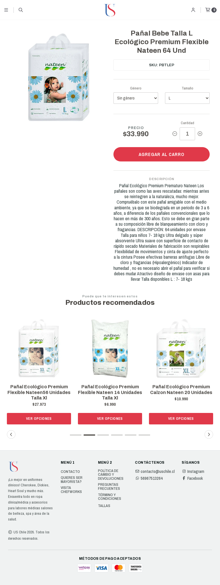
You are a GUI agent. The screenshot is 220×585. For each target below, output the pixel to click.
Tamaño (187, 88)
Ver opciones (39, 418)
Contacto (70, 472)
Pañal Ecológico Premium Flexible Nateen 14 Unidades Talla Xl (110, 392)
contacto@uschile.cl (155, 471)
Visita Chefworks (71, 490)
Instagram (193, 471)
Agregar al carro (161, 154)
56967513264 (149, 478)
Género (136, 88)
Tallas (104, 506)
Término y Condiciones (109, 497)
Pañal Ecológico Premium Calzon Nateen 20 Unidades (181, 389)
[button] (75, 435)
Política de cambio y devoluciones (110, 475)
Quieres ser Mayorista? (71, 479)
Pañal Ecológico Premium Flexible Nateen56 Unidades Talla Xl (38, 392)
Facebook (192, 478)
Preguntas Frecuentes (109, 486)
